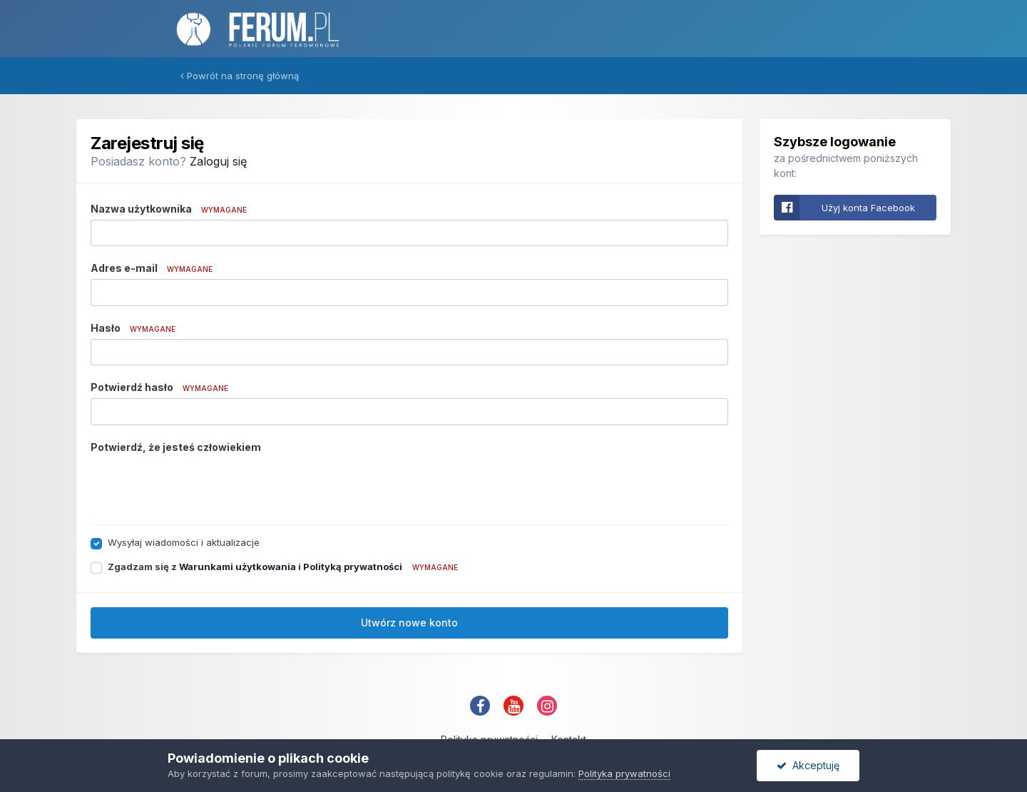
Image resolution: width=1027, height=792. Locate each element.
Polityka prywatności (624, 773)
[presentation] (199, 486)
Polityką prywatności (352, 566)
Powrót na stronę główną (239, 75)
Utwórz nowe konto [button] (409, 622)
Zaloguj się (218, 161)
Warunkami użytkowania (237, 566)
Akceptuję (808, 765)
